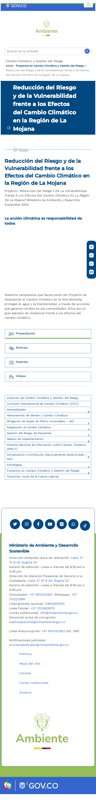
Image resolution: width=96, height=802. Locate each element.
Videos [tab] (17, 377)
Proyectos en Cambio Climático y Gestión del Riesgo (50, 65)
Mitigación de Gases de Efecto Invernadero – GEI (40, 421)
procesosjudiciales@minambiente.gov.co (39, 645)
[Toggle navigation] (88, 4)
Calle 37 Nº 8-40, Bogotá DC (48, 580)
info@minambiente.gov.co (59, 613)
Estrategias (14, 465)
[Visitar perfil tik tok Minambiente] (85, 524)
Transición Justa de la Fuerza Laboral (32, 476)
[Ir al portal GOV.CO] (16, 5)
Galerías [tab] (18, 362)
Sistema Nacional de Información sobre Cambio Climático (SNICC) (46, 447)
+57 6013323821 (41, 594)
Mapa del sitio (29, 663)
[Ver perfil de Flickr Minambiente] (62, 524)
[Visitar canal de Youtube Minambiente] (50, 524)
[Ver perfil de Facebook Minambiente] (38, 524)
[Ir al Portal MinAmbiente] (47, 27)
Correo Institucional (34, 683)
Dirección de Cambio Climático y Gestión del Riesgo (42, 398)
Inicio (9, 65)
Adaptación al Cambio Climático (29, 427)
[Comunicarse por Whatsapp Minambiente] (73, 524)
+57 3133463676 (42, 608)
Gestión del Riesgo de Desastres (29, 433)
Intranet (25, 673)
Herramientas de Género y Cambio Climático (37, 415)
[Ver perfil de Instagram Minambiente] (27, 524)
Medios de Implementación (25, 439)
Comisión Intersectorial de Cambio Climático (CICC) (42, 403)
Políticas (25, 654)
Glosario (25, 692)
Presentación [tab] (21, 334)
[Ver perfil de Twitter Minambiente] (15, 524)
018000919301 (55, 603)
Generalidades (16, 409)
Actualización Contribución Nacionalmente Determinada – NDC (47, 456)
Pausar (15, 149)
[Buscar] (48, 51)
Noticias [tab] (18, 348)
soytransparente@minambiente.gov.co (37, 622)
